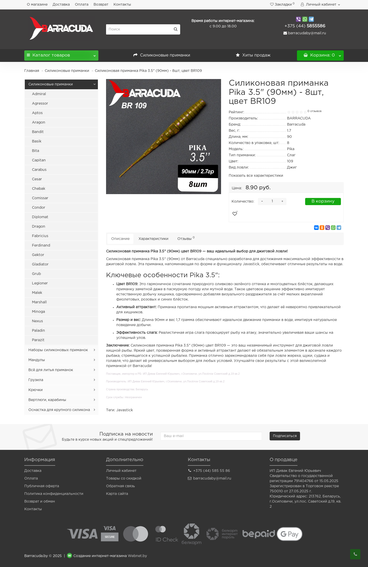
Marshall (39, 302)
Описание (120, 238)
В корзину (323, 201)
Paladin (38, 330)
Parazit (38, 340)
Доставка (61, 4)
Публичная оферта (41, 486)
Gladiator (40, 264)
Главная (31, 70)
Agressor (40, 103)
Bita (35, 150)
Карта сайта (117, 493)
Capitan (39, 160)
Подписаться (285, 436)
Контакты (122, 4)
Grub (36, 273)
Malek (37, 292)
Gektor (38, 255)
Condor (38, 207)
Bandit (38, 132)
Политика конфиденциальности (53, 493)
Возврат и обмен (39, 501)
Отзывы (186, 238)
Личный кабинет (121, 470)
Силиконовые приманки (161, 55)
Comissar (40, 198)
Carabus (39, 169)
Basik (36, 141)
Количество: (243, 201)
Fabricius (40, 236)
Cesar (37, 179)
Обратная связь (120, 486)
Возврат (101, 4)
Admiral (39, 94)
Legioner (40, 283)
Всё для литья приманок (50, 370)
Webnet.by (137, 556)
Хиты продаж (253, 55)
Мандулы (36, 360)
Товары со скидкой (123, 478)
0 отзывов (314, 111)
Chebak (38, 188)
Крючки (35, 390)
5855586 (304, 26)
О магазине (37, 4)
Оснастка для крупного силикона (59, 410)
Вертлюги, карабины (47, 400)
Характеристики (153, 238)
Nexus (37, 321)
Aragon (38, 122)
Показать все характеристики (256, 175)
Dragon (38, 226)
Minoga (38, 311)
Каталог (61, 53)
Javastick (124, 410)
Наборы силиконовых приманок (58, 350)
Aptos (37, 113)
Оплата (81, 4)
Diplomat (40, 217)
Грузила (35, 380)
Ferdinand (41, 245)
